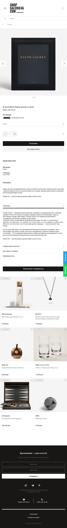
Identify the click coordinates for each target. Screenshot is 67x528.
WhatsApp (65, 270)
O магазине (33, 514)
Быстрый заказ (33, 149)
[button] (3, 63)
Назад (9, 24)
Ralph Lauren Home (9, 110)
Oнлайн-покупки (33, 517)
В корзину (33, 143)
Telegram (65, 257)
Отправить (33, 476)
